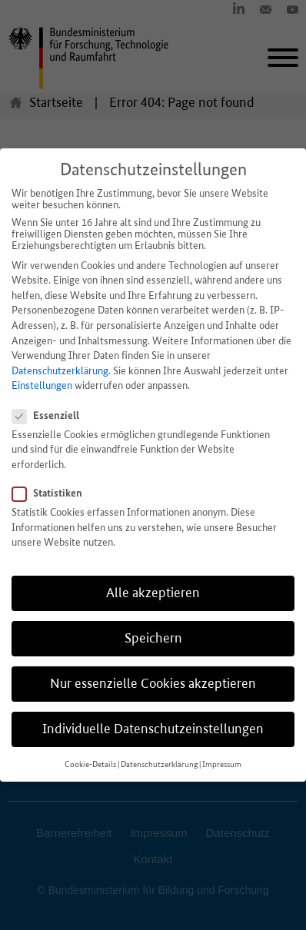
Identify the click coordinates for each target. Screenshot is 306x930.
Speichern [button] (153, 638)
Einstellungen (42, 385)
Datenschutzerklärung (60, 371)
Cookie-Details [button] (90, 764)
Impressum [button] (221, 764)
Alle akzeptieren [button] (153, 592)
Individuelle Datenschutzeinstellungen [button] (153, 728)
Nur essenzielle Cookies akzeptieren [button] (153, 683)
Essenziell (50, 415)
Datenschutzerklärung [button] (159, 764)
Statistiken (52, 493)
